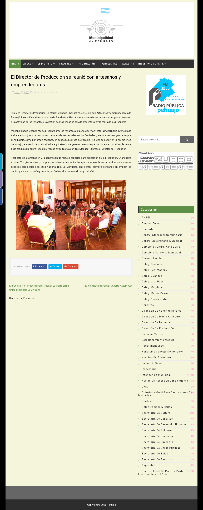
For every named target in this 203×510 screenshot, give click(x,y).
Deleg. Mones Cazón (155, 293)
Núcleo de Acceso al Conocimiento (165, 380)
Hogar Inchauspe (153, 345)
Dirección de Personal (156, 322)
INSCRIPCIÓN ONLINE (151, 64)
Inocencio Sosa (152, 363)
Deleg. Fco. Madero (154, 270)
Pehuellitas (109, 64)
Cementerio (149, 229)
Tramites (65, 64)
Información (86, 64)
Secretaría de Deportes (157, 418)
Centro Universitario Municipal (162, 240)
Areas (27, 64)
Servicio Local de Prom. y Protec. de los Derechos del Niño (164, 472)
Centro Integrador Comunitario (162, 235)
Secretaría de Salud (155, 453)
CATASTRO (127, 64)
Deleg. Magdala (152, 287)
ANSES (146, 217)
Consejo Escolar (152, 258)
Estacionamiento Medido (158, 340)
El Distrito (45, 64)
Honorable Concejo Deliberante (162, 351)
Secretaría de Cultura (156, 412)
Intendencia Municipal (156, 375)
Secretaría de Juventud (157, 442)
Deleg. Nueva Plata (154, 299)
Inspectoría (149, 369)
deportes (148, 305)
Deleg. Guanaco (152, 275)
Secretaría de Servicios (157, 459)
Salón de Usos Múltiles (157, 407)
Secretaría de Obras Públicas (161, 448)
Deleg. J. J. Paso (153, 281)
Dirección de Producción (46, 92)
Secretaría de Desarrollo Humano (164, 424)
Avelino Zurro (151, 223)
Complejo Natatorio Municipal (161, 252)
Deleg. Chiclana (152, 264)
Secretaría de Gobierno (157, 430)
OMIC (145, 386)
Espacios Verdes (153, 334)
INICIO (15, 64)
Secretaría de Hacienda (157, 436)
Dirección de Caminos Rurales (161, 310)
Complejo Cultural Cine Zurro (161, 246)
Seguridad (148, 465)
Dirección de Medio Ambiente (161, 316)
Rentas (146, 401)
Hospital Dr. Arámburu (156, 357)
